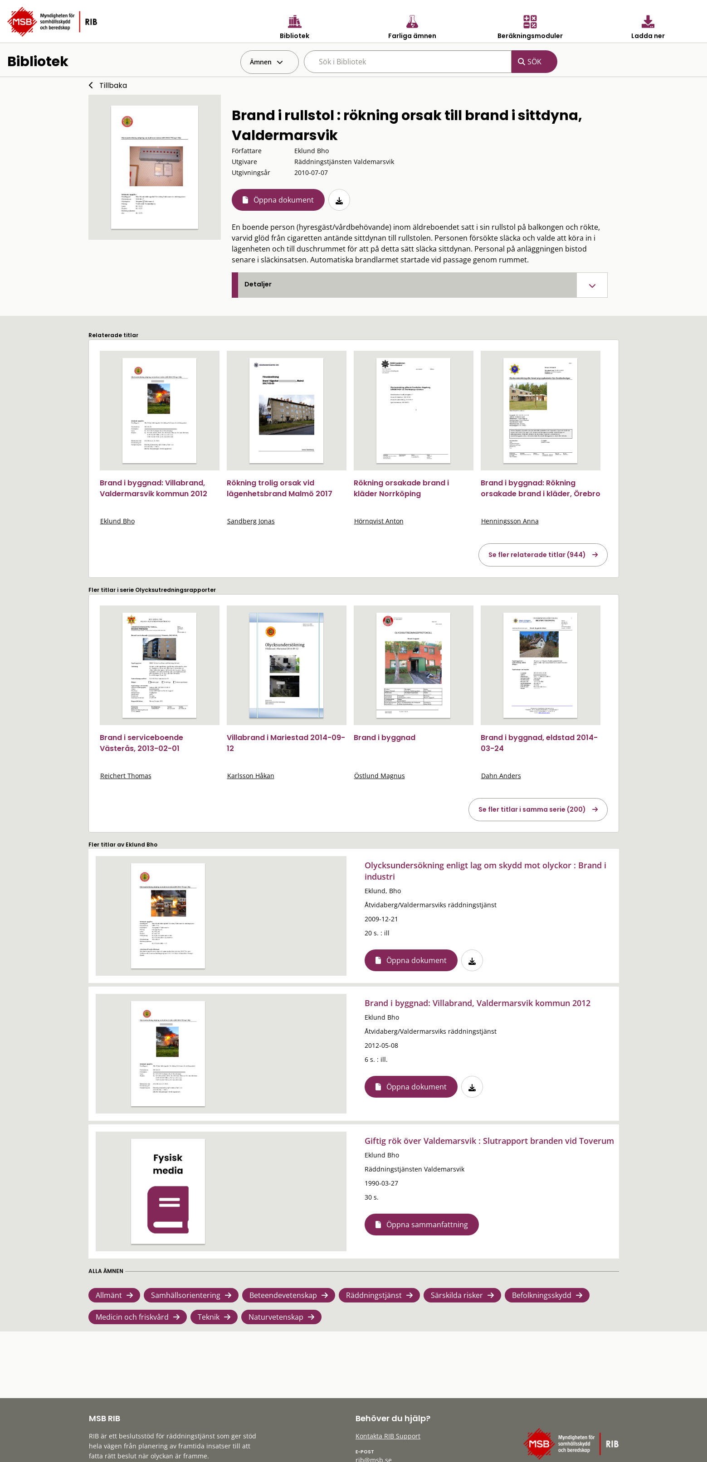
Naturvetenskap (276, 1317)
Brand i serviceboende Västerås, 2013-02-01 (141, 743)
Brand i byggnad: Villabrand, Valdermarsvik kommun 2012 (153, 488)
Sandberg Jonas (251, 521)
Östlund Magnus (379, 775)
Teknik (208, 1317)
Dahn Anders (501, 775)
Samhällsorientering (185, 1295)
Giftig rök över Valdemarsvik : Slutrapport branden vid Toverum (489, 1140)
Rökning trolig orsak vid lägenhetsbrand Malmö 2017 (279, 488)
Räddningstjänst (374, 1295)
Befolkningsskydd (541, 1295)
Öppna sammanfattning (427, 1225)
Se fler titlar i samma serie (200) (532, 809)
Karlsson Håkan (250, 775)
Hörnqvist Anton (379, 521)
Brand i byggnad (384, 737)
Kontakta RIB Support (388, 1436)
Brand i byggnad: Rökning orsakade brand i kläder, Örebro (540, 488)
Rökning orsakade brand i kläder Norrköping (401, 488)
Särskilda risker (457, 1295)
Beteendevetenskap (283, 1295)
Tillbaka (113, 85)
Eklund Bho (117, 521)
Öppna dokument (284, 200)
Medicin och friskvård (132, 1317)
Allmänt (109, 1295)
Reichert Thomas (125, 775)
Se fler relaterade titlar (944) (537, 554)
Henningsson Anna (510, 521)
